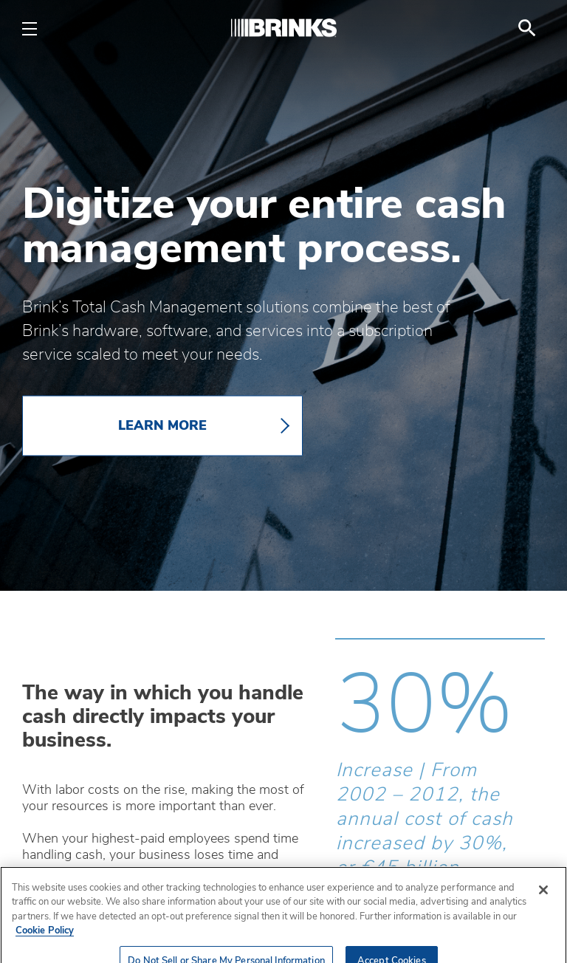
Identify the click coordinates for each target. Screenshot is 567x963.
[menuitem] (527, 28)
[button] (342, 938)
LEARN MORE (162, 426)
